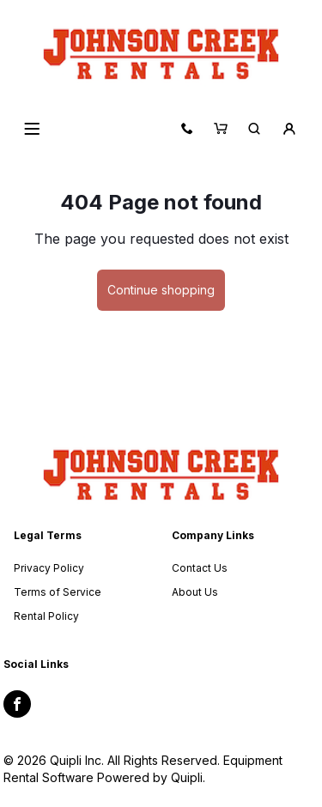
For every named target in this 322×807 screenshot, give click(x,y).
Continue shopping (161, 289)
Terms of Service (57, 592)
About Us (195, 592)
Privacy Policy (49, 567)
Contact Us (200, 567)
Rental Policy (46, 616)
